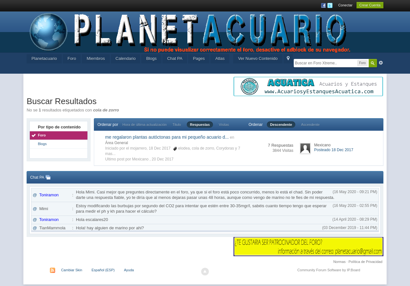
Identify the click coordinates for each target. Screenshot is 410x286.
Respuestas (200, 125)
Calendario (126, 58)
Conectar (345, 5)
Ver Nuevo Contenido (258, 58)
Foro (72, 58)
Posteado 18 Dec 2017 (333, 150)
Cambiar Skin (71, 270)
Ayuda (129, 270)
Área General (116, 143)
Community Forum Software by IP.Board (328, 270)
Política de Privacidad (365, 262)
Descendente (281, 125)
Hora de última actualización (144, 125)
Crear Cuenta (370, 5)
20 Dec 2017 (163, 159)
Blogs (151, 58)
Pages (199, 58)
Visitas (224, 125)
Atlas (220, 58)
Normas (339, 262)
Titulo (177, 125)
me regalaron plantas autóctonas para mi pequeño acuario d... (167, 137)
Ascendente (310, 125)
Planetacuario (44, 58)
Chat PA (174, 58)
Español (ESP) (103, 270)
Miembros (95, 58)
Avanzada (380, 62)
